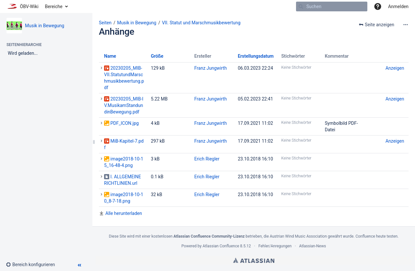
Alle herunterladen (123, 213)
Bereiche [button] (54, 6)
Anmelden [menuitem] (398, 6)
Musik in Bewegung (44, 25)
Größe (157, 56)
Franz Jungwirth (210, 68)
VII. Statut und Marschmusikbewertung (201, 22)
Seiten (105, 22)
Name (110, 56)
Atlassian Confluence (221, 246)
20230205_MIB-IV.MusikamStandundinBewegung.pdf (123, 105)
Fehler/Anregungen (274, 246)
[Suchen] (300, 6)
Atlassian (253, 260)
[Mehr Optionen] (405, 24)
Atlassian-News (312, 246)
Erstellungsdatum (256, 56)
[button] (378, 6)
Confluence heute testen (376, 236)
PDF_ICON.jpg (124, 123)
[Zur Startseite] (22, 6)
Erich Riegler (206, 158)
